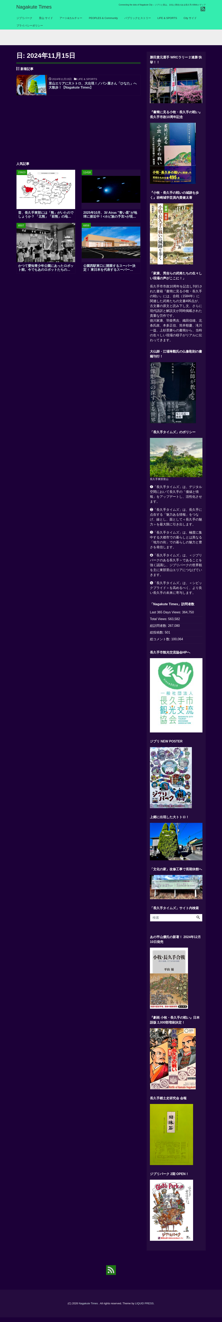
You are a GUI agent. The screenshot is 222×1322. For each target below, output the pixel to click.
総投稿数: (157, 637)
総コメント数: (160, 644)
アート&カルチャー (70, 18)
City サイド (190, 18)
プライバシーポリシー (29, 25)
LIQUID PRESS (144, 1308)
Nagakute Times (34, 7)
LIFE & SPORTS (167, 18)
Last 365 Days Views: (166, 617)
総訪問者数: (159, 630)
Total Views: (159, 623)
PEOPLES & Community (103, 18)
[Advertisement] (78, 131)
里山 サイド (46, 18)
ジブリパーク (24, 18)
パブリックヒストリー (137, 18)
